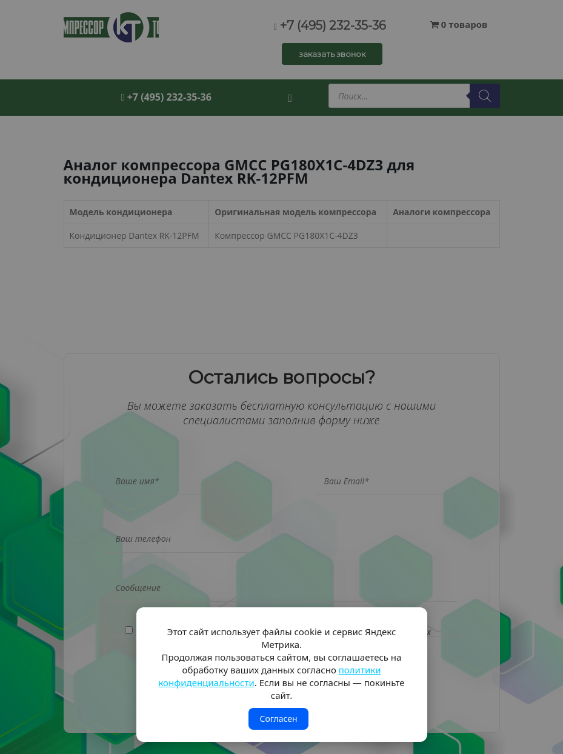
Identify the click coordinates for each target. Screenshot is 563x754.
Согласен (278, 718)
